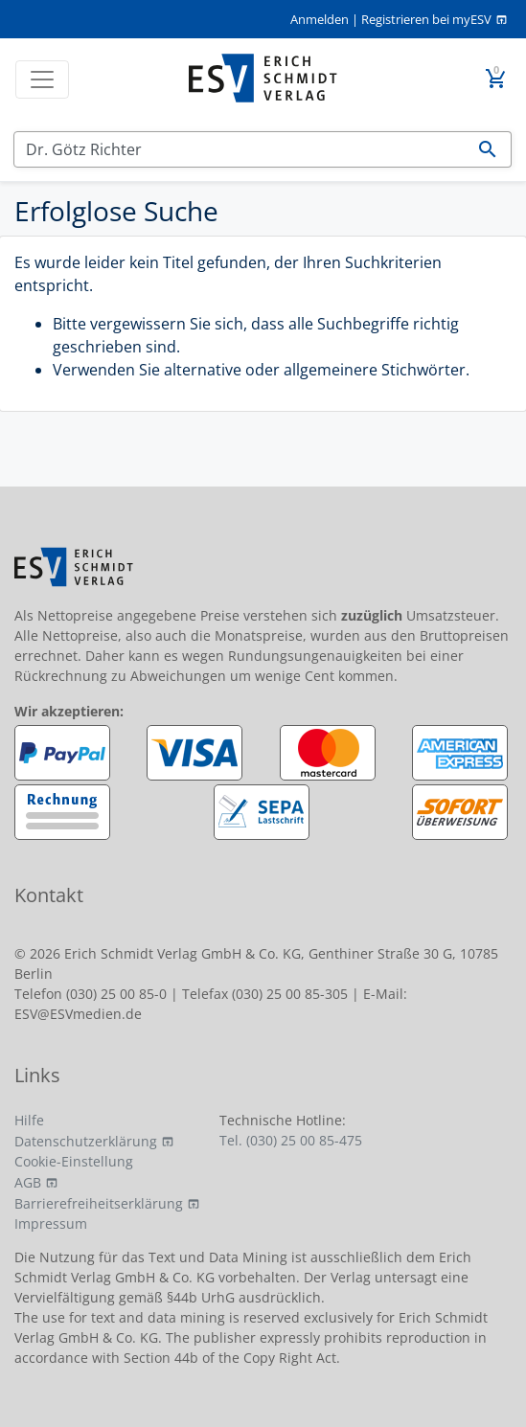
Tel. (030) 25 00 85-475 (290, 1140)
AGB (27, 1182)
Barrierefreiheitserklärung (98, 1203)
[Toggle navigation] (42, 79)
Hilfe (29, 1120)
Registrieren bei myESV (426, 19)
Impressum (50, 1223)
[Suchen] (239, 149)
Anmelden (319, 19)
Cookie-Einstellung (73, 1161)
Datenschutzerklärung (85, 1141)
